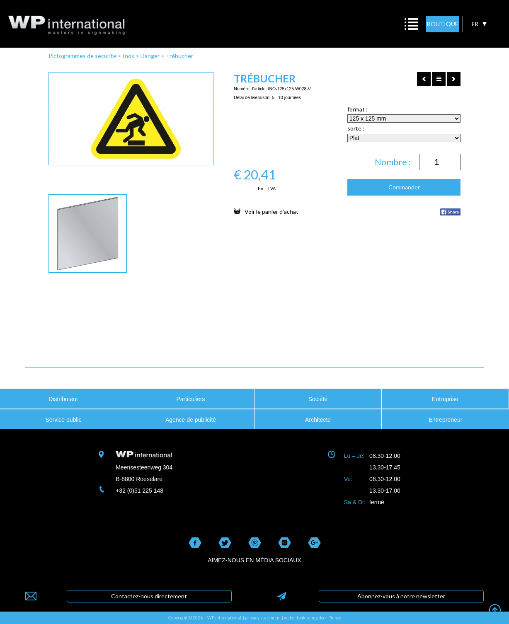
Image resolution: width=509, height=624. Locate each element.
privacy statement (263, 617)
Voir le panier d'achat (266, 211)
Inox (128, 55)
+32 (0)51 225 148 (139, 490)
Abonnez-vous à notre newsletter (401, 596)
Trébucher (179, 55)
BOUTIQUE (442, 23)
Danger (150, 55)
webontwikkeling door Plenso (312, 617)
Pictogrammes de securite (82, 55)
